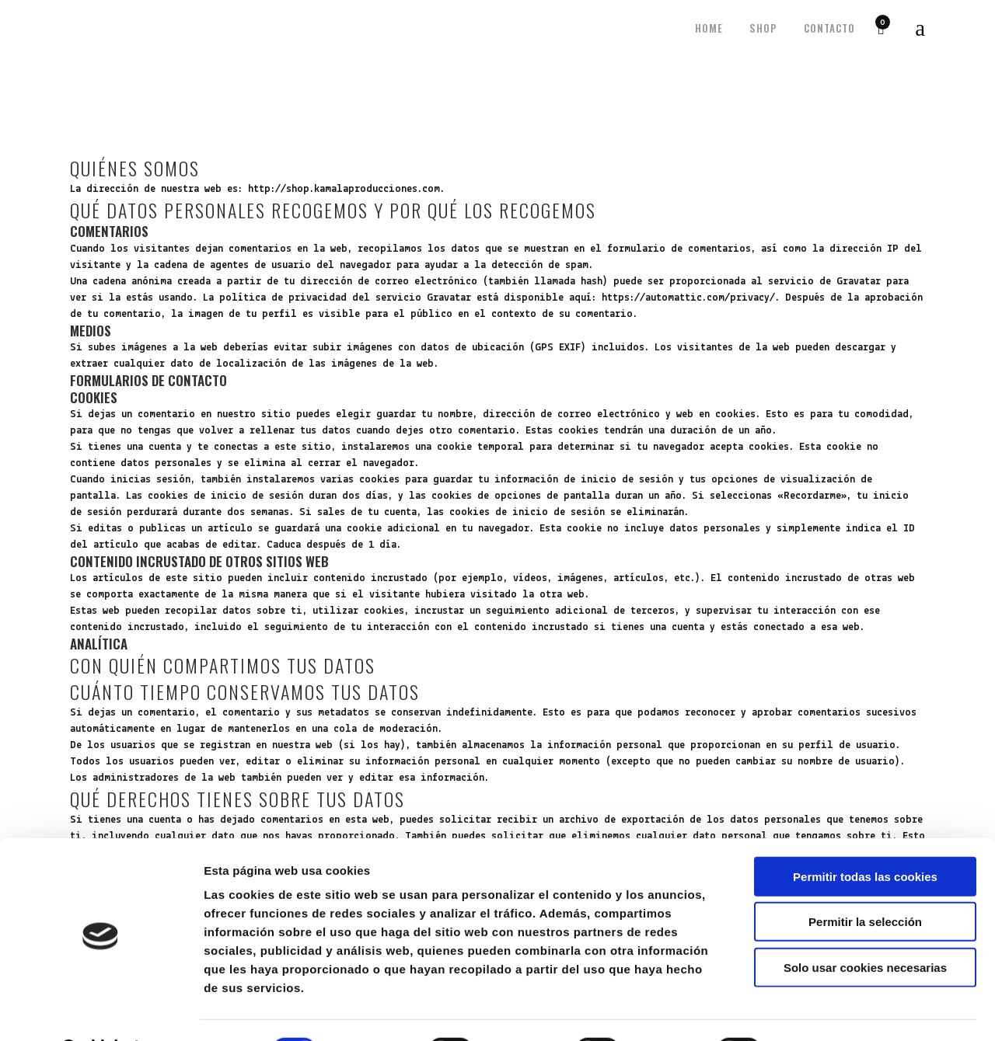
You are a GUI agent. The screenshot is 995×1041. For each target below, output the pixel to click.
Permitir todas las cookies (865, 836)
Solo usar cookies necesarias (865, 927)
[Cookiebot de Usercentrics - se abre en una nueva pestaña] (101, 1010)
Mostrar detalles (835, 1010)
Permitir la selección (865, 882)
